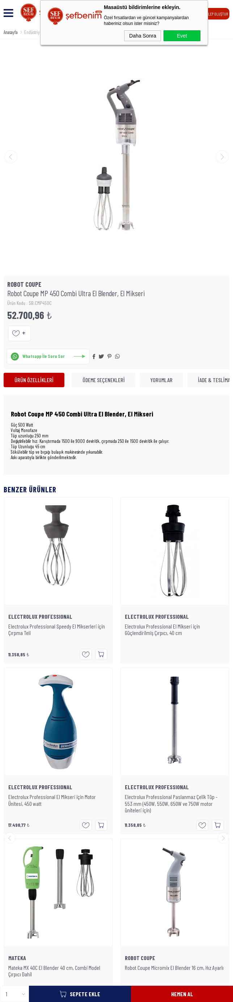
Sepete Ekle (85, 993)
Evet (182, 36)
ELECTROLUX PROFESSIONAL (40, 616)
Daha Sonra (142, 36)
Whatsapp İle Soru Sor (43, 356)
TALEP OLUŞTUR (216, 13)
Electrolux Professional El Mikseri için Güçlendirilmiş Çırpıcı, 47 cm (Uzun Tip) (163, 629)
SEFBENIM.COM (113, 932)
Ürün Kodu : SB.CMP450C (29, 303)
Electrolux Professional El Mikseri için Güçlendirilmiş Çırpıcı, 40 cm (46, 629)
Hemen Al (182, 993)
